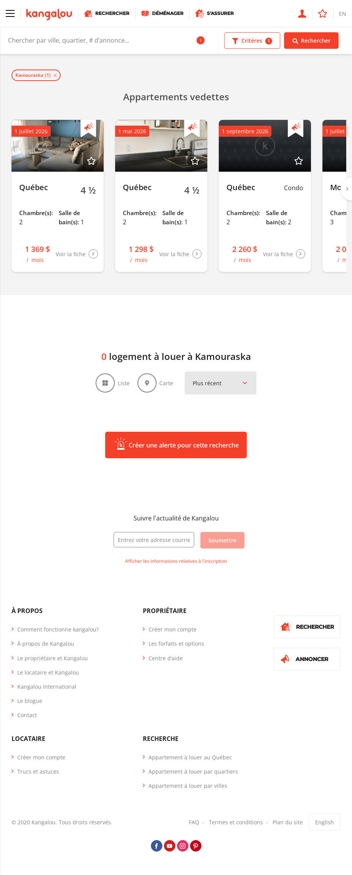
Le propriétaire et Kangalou (52, 658)
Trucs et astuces (38, 771)
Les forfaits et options (176, 643)
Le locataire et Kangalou (48, 672)
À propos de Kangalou (45, 643)
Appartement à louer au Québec (190, 757)
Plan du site (288, 822)
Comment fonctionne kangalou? (58, 629)
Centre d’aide (166, 658)
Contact (27, 715)
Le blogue (29, 700)
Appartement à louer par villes (188, 785)
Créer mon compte (173, 629)
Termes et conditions (236, 822)
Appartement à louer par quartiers (193, 771)
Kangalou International (46, 686)
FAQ (194, 822)
